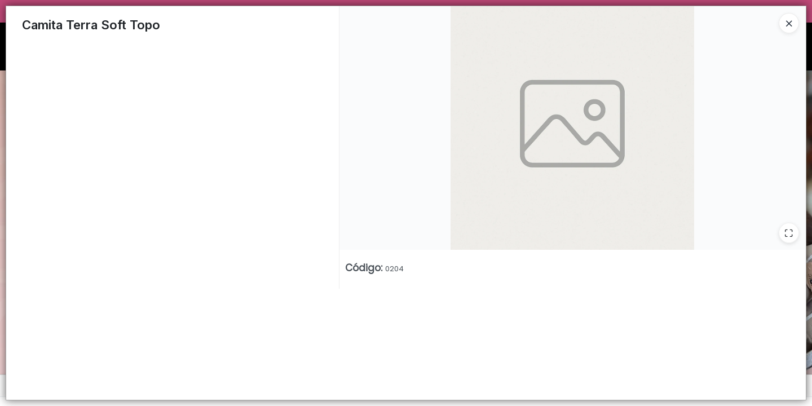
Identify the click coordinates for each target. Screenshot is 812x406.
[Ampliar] (789, 233)
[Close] (789, 23)
